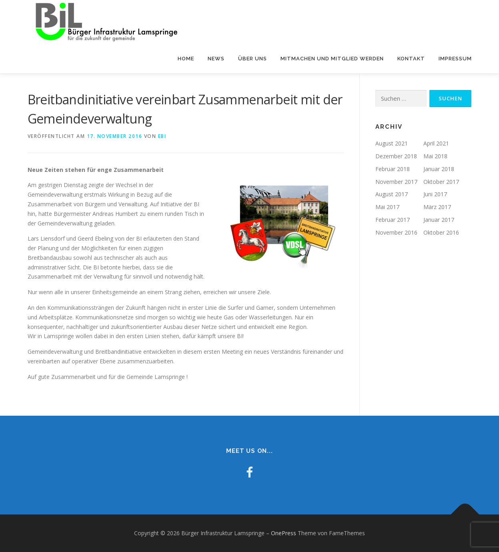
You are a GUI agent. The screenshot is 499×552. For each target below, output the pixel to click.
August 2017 (391, 194)
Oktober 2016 (441, 232)
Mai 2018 (435, 156)
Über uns (252, 59)
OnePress (283, 533)
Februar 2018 (392, 169)
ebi (162, 136)
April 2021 (436, 143)
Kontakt (411, 59)
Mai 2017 (387, 207)
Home (186, 59)
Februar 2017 (392, 219)
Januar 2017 (438, 219)
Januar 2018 (438, 169)
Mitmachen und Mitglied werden (332, 59)
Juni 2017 (435, 194)
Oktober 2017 (441, 181)
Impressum (455, 59)
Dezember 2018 (396, 156)
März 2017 (437, 207)
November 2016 (396, 232)
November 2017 (396, 181)
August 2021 (391, 143)
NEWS (216, 59)
